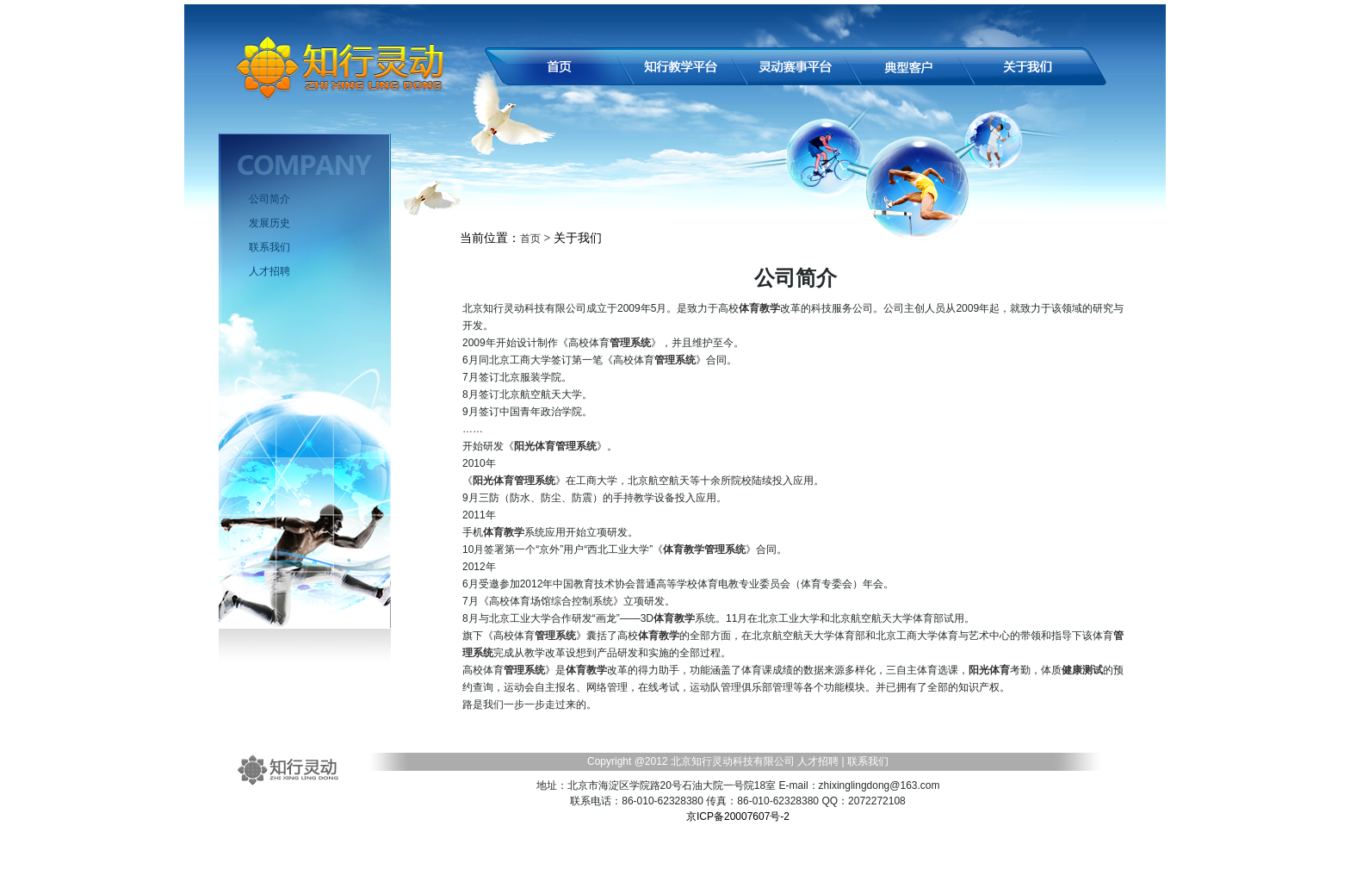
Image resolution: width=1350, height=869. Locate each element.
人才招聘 (269, 271)
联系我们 (269, 247)
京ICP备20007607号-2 (738, 816)
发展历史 (269, 223)
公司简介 (269, 199)
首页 (530, 239)
